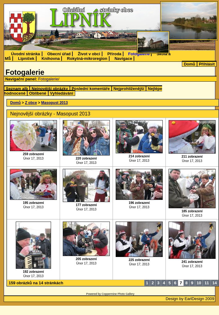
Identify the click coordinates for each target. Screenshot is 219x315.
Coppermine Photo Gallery (117, 293)
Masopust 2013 (54, 103)
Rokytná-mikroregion (87, 58)
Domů (189, 64)
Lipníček (26, 58)
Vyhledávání (61, 93)
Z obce (31, 103)
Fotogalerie (139, 54)
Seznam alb (17, 88)
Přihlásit (207, 64)
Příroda (114, 54)
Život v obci (89, 54)
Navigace (123, 58)
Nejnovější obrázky (50, 88)
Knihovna (50, 58)
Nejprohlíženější (129, 88)
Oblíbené (37, 93)
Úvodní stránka (25, 54)
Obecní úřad (59, 54)
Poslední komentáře (91, 88)
